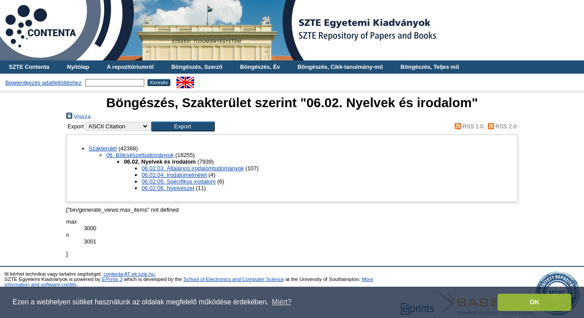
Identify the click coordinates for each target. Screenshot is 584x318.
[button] (183, 126)
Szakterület (103, 148)
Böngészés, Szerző (196, 67)
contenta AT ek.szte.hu (129, 274)
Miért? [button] (281, 302)
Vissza (78, 116)
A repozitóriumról (130, 67)
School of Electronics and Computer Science (233, 279)
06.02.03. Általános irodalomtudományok (193, 168)
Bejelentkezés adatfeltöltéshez (43, 82)
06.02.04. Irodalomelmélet (174, 175)
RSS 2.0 (501, 126)
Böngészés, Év (260, 67)
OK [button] (534, 302)
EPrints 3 (112, 279)
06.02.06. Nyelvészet (168, 188)
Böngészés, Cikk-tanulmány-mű (340, 67)
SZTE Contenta (29, 67)
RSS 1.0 (467, 126)
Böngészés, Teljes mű (430, 67)
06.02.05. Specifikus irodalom (179, 181)
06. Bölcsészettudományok (140, 155)
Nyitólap (78, 67)
